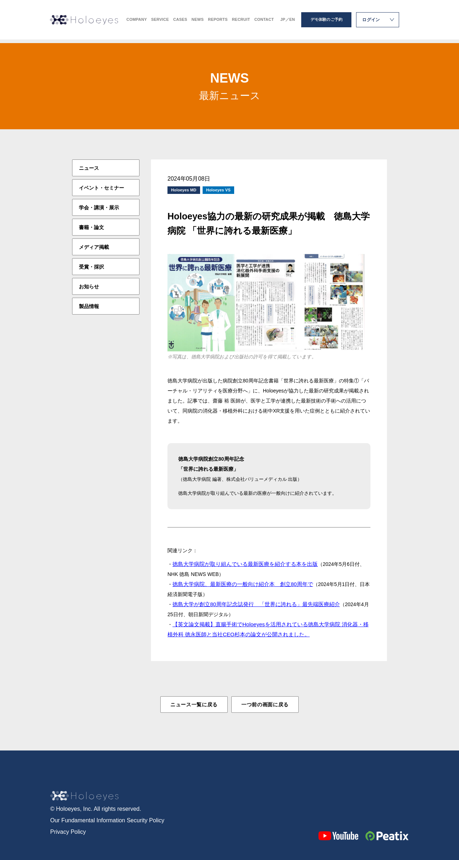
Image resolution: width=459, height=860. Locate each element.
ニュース (89, 168)
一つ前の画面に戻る (265, 704)
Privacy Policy (68, 831)
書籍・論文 (91, 227)
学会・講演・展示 (99, 207)
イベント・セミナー (101, 188)
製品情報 (89, 306)
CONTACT (264, 22)
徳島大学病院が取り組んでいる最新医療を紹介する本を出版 (245, 564)
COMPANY (137, 22)
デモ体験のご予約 (327, 21)
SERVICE (160, 22)
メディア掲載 (94, 247)
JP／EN (287, 22)
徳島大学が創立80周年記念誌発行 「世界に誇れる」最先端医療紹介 (256, 604)
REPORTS (218, 22)
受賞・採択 (91, 267)
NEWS (197, 22)
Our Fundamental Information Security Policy (107, 820)
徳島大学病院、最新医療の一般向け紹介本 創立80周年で (242, 584)
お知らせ (89, 286)
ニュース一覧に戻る (194, 704)
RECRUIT (241, 22)
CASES (180, 22)
